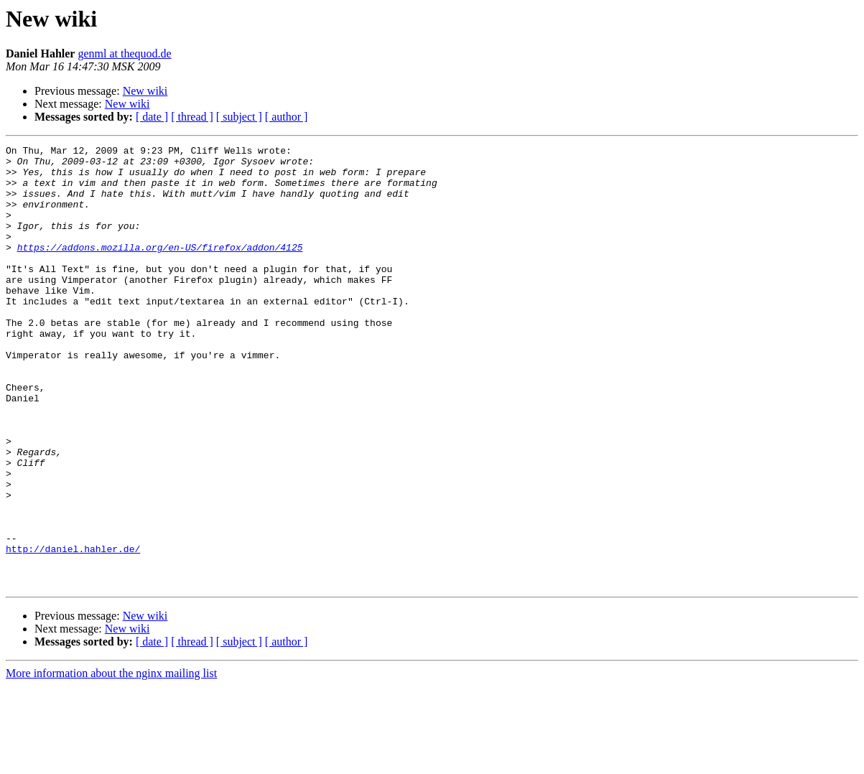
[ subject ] (239, 117)
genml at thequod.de (124, 53)
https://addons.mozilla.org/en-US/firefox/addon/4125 (160, 268)
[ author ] (286, 117)
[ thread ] (192, 117)
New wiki (145, 91)
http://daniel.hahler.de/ (73, 630)
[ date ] (152, 117)
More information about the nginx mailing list (111, 761)
